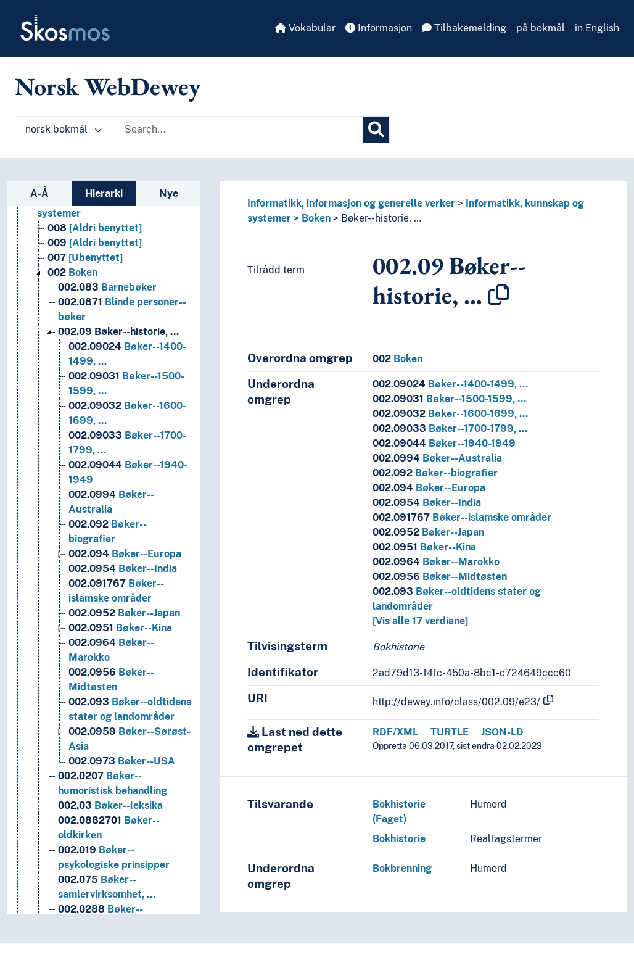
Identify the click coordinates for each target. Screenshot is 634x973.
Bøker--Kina (424, 547)
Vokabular (305, 28)
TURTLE (449, 732)
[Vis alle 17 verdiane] (420, 621)
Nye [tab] (168, 193)
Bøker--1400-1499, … (450, 384)
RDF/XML (395, 732)
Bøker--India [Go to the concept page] (122, 568)
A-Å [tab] (39, 193)
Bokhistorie (399, 839)
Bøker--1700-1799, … (450, 428)
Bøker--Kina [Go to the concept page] (120, 628)
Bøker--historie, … (381, 218)
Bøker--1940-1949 (444, 443)
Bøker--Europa (429, 488)
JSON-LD (502, 732)
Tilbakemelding (464, 28)
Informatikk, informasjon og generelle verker (351, 203)
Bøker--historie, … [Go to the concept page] (118, 331)
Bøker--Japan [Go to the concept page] (124, 613)
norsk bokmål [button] (63, 129)
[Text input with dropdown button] (240, 129)
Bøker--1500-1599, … (449, 399)
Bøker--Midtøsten (440, 576)
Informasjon (378, 28)
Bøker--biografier (435, 473)
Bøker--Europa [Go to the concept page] (124, 554)
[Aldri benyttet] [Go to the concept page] (94, 228)
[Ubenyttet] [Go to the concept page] (85, 257)
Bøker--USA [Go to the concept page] (121, 761)
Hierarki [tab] (104, 193)
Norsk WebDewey (107, 86)
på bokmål (540, 28)
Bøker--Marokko (436, 562)
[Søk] (376, 129)
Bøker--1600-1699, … (450, 414)
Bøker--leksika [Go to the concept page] (110, 805)
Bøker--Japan (428, 532)
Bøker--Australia (437, 458)
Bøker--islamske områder (462, 517)
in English (597, 28)
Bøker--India (427, 502)
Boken (316, 218)
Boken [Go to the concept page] (72, 272)
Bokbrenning (402, 868)
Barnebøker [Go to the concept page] (107, 287)
